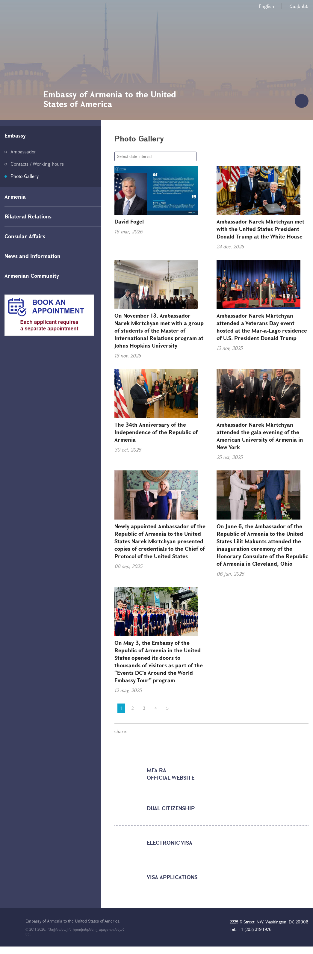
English (266, 6)
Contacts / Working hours (37, 164)
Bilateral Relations (28, 216)
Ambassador (23, 151)
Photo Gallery (24, 176)
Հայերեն (299, 6)
